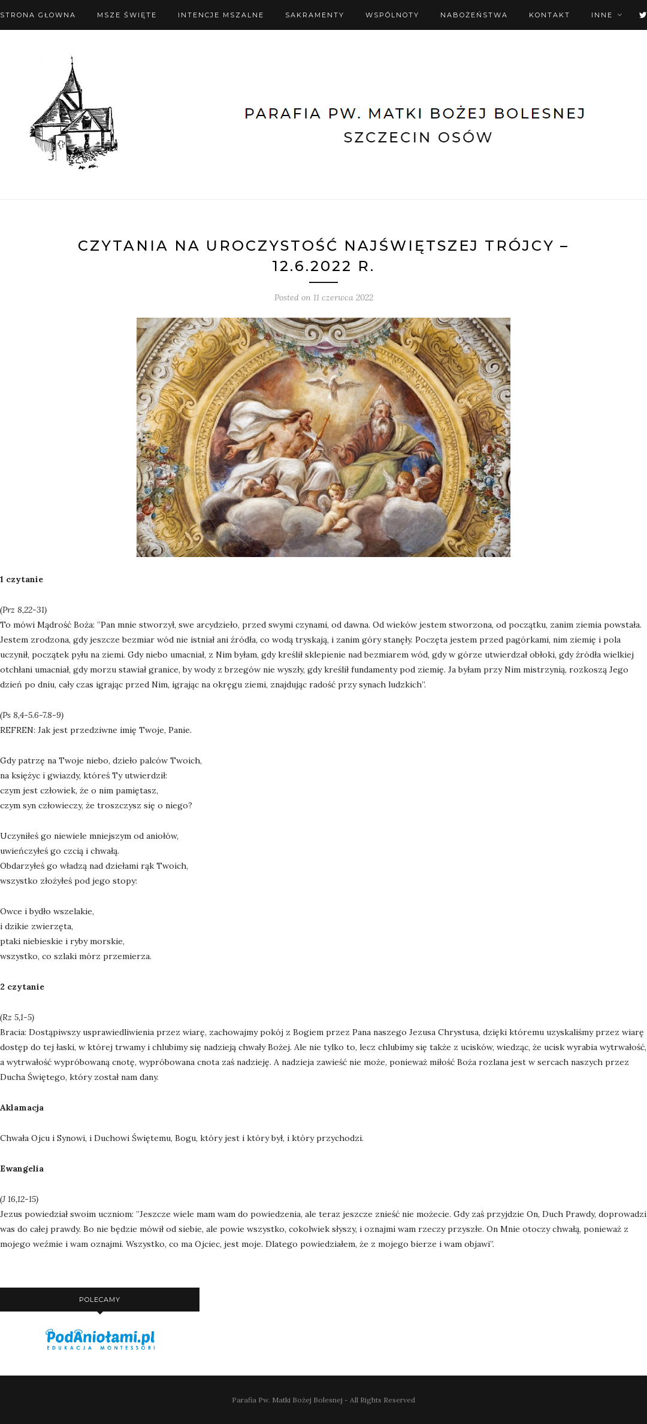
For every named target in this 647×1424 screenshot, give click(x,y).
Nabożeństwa (474, 15)
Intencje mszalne (221, 15)
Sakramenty (314, 15)
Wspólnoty (392, 15)
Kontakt (549, 15)
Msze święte (127, 15)
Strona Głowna (38, 15)
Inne (602, 15)
